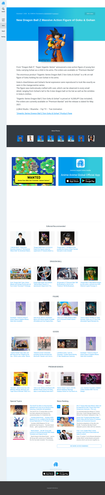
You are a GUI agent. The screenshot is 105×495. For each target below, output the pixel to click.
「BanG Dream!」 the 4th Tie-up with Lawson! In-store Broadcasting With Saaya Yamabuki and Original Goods (42, 432)
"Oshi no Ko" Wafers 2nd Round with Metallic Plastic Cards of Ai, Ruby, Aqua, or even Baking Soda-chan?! (44, 389)
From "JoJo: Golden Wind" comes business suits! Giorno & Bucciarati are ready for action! (88, 432)
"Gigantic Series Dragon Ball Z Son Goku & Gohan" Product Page (44, 113)
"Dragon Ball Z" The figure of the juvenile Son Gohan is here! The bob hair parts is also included (67, 249)
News (3, 25)
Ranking (3, 36)
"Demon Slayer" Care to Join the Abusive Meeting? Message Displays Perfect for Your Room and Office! (67, 389)
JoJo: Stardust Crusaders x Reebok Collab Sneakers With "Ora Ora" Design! (90, 389)
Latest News (3, 19)
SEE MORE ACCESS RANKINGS (79, 446)
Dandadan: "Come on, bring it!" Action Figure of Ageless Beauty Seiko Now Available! (19, 319)
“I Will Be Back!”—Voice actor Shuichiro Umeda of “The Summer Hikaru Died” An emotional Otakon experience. (20, 249)
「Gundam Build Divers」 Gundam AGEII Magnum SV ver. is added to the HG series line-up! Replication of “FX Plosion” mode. (42, 419)
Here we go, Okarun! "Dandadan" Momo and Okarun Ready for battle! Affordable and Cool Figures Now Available (44, 319)
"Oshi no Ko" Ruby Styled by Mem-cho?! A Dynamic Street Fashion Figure (67, 319)
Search (3, 11)
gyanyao (55, 13)
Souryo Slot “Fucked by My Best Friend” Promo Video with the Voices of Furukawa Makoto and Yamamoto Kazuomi (89, 419)
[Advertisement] (54, 3)
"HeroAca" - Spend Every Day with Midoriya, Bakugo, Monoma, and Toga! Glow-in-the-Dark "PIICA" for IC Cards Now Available (20, 389)
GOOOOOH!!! (47, 13)
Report (3, 31)
